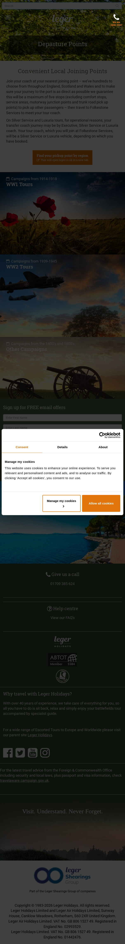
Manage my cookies (61, 503)
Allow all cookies (101, 503)
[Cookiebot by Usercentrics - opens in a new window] (102, 435)
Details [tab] (62, 447)
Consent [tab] (22, 447)
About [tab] (103, 447)
